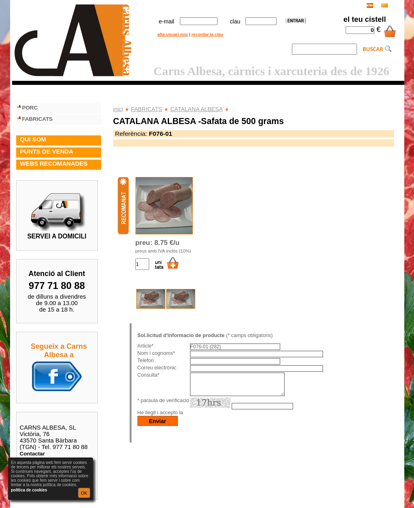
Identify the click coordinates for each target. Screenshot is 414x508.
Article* (145, 346)
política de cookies (29, 490)
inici (118, 109)
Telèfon (145, 360)
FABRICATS (146, 109)
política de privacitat (209, 417)
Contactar (32, 454)
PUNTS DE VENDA (46, 151)
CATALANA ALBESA (196, 109)
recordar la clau (207, 34)
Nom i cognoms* (156, 353)
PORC (30, 108)
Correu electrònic (157, 368)
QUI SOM (33, 139)
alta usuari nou (173, 34)
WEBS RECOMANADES (54, 163)
